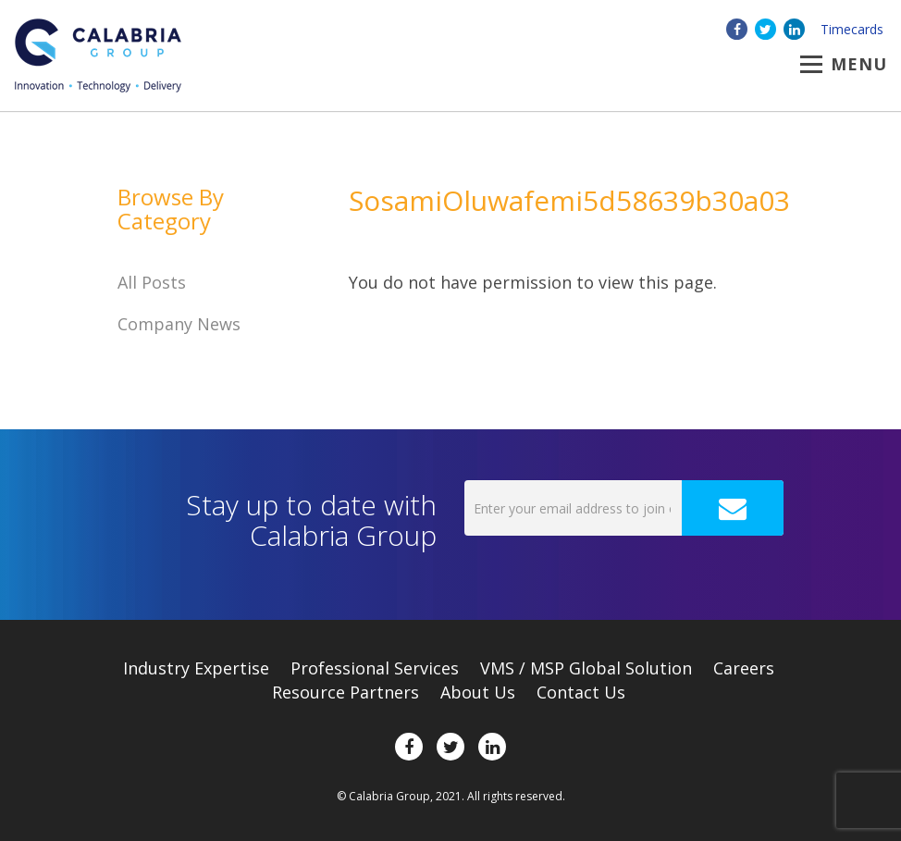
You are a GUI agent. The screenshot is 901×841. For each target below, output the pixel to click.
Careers (743, 668)
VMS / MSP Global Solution (586, 668)
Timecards (852, 29)
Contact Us (581, 692)
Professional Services (374, 668)
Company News (179, 324)
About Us (477, 692)
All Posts (151, 282)
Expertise (196, 668)
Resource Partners (345, 692)
